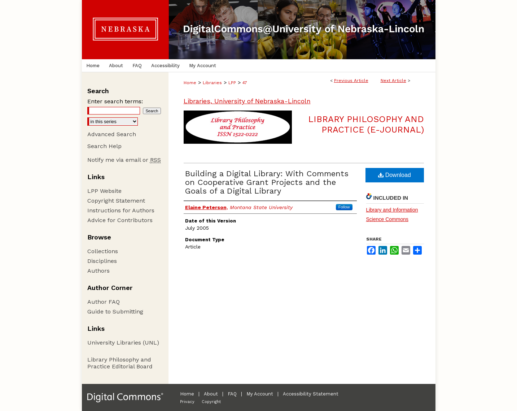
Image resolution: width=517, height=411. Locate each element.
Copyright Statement (116, 200)
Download (394, 175)
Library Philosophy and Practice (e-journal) (366, 124)
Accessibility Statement (310, 394)
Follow (344, 207)
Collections (102, 251)
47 (244, 82)
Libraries (212, 82)
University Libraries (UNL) (123, 342)
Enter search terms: (115, 101)
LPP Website (104, 190)
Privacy (187, 401)
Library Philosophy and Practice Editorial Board (120, 363)
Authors (98, 270)
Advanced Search (111, 134)
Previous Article (351, 80)
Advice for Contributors (120, 220)
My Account (259, 394)
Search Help (104, 146)
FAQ (232, 394)
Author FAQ (103, 301)
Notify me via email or (124, 159)
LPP (232, 82)
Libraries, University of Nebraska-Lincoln (247, 101)
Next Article (393, 80)
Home (190, 82)
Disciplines (102, 261)
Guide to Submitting (115, 311)
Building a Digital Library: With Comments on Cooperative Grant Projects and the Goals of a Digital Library (267, 182)
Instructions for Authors (120, 210)
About (211, 394)
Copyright (211, 401)
